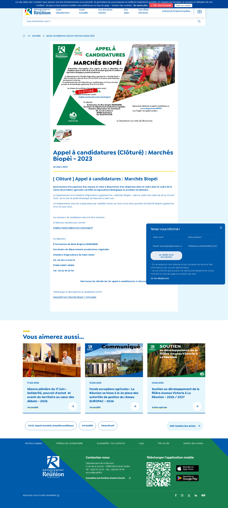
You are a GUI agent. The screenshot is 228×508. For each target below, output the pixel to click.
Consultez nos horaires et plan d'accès (105, 478)
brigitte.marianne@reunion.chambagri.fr (73, 228)
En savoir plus (141, 5)
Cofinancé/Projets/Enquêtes (176, 11)
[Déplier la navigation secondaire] (199, 11)
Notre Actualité (83, 11)
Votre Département (63, 11)
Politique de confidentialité (69, 443)
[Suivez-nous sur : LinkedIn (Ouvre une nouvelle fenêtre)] (196, 495)
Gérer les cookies (183, 5)
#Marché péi (107, 426)
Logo (141, 443)
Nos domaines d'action (105, 11)
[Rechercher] (199, 21)
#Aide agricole (159, 407)
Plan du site (163, 443)
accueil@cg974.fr (94, 473)
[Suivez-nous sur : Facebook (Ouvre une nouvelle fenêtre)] (176, 495)
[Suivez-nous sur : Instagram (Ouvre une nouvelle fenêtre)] (182, 495)
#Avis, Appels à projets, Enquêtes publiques (51, 426)
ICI (58, 495)
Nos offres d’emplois (143, 11)
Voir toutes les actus (183, 426)
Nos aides (126, 11)
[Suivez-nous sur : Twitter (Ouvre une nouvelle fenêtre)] (189, 496)
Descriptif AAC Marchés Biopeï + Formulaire (74, 297)
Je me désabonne (160, 278)
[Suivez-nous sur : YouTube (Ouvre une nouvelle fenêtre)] (203, 495)
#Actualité (32, 407)
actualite (36, 36)
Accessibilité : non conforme (111, 443)
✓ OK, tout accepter (161, 5)
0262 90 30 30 (97, 470)
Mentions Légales (33, 443)
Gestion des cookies (193, 443)
